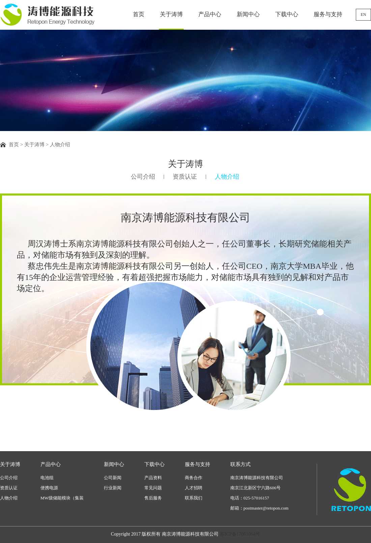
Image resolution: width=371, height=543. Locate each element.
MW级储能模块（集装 (62, 497)
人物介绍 (227, 176)
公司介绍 (143, 176)
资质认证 (185, 176)
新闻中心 (248, 14)
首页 (138, 14)
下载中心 (286, 14)
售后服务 (153, 497)
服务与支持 (328, 14)
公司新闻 (112, 477)
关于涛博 (171, 14)
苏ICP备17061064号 (240, 534)
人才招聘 (193, 487)
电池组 (47, 477)
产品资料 (153, 477)
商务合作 (193, 477)
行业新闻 (112, 487)
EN (363, 14)
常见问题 (153, 487)
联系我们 (193, 497)
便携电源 (49, 487)
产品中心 (209, 14)
